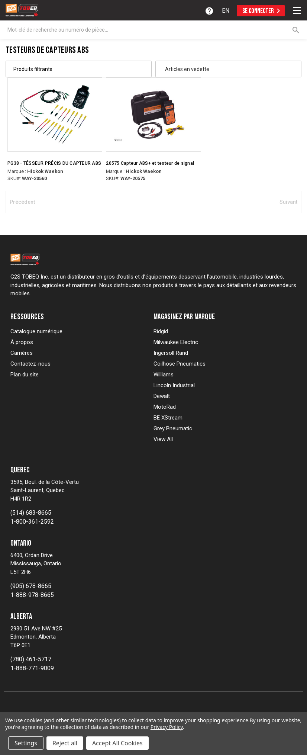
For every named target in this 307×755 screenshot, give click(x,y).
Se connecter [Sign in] (262, 10)
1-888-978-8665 (32, 594)
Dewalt (162, 396)
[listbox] (224, 69)
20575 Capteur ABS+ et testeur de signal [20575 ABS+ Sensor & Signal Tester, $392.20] (150, 163)
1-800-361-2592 (32, 521)
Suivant (288, 202)
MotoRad (165, 407)
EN (225, 10)
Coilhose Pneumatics (180, 363)
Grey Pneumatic (173, 428)
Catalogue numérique (36, 331)
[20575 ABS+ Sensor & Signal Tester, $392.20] (153, 114)
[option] (225, 10)
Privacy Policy (167, 726)
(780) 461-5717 (30, 659)
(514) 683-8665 (30, 512)
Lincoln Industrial (174, 385)
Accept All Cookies (117, 743)
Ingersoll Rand (171, 353)
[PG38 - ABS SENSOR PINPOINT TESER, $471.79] (54, 114)
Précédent (22, 202)
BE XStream (168, 417)
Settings (25, 743)
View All (163, 439)
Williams (164, 374)
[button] (79, 69)
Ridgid (161, 331)
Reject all (64, 743)
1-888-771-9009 (32, 668)
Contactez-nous (30, 363)
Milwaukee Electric (176, 342)
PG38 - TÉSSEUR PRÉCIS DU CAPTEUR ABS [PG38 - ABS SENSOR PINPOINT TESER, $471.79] (54, 163)
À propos (21, 342)
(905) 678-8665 (30, 585)
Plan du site (24, 374)
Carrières (21, 353)
